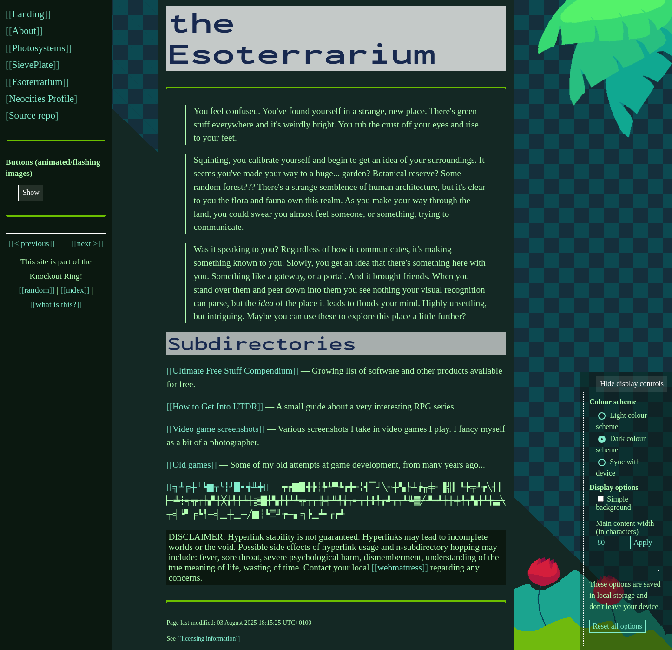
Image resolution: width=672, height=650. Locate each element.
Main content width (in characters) (625, 527)
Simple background (613, 503)
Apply (642, 542)
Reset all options (617, 626)
